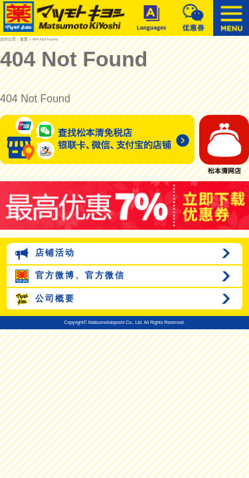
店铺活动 (45, 253)
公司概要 (45, 299)
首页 (24, 39)
